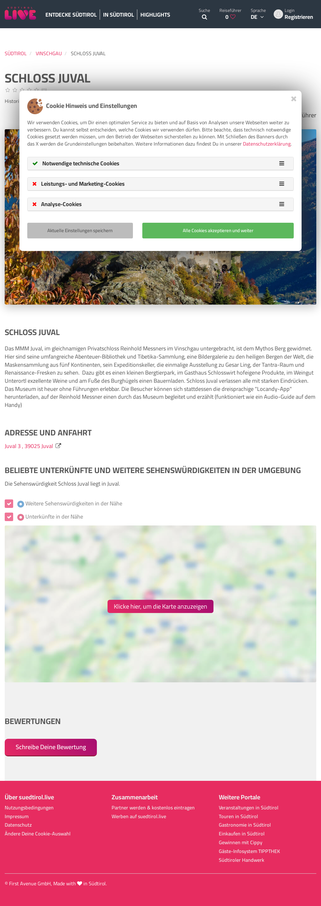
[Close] (294, 99)
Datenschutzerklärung (267, 143)
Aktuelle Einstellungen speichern (80, 230)
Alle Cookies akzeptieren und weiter (218, 230)
